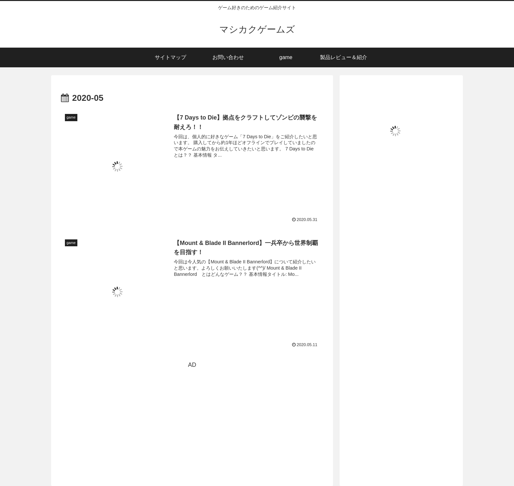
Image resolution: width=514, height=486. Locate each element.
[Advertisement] (192, 416)
